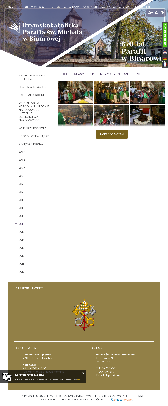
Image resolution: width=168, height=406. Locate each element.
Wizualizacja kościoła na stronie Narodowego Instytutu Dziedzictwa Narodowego (34, 111)
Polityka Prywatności (114, 396)
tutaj (79, 379)
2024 (22, 160)
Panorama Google (32, 94)
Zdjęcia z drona (31, 144)
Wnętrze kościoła (32, 128)
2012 (21, 255)
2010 (22, 271)
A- (157, 12)
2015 (21, 231)
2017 (21, 215)
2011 (21, 263)
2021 (21, 184)
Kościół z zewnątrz (34, 136)
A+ (151, 12)
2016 (22, 223)
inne (140, 396)
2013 (21, 247)
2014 (22, 239)
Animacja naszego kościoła (32, 77)
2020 (22, 192)
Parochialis (47, 399)
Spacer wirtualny (32, 86)
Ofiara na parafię (164, 34)
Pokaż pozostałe (112, 134)
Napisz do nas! (113, 375)
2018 (22, 207)
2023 (22, 168)
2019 (22, 199)
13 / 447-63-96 (107, 368)
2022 (22, 176)
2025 (22, 152)
